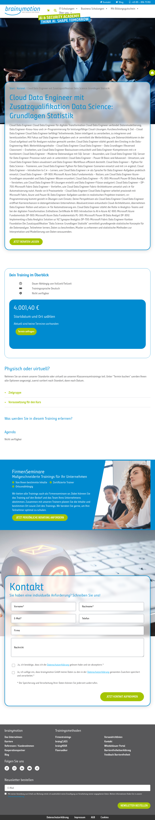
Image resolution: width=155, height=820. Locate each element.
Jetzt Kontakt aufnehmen (122, 696)
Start (12, 88)
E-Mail (11, 788)
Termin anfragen (26, 331)
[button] (55, 10)
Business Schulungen (94, 8)
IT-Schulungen (68, 8)
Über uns (65, 13)
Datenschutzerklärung (58, 664)
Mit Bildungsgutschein (125, 8)
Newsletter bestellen (134, 805)
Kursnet (21, 88)
